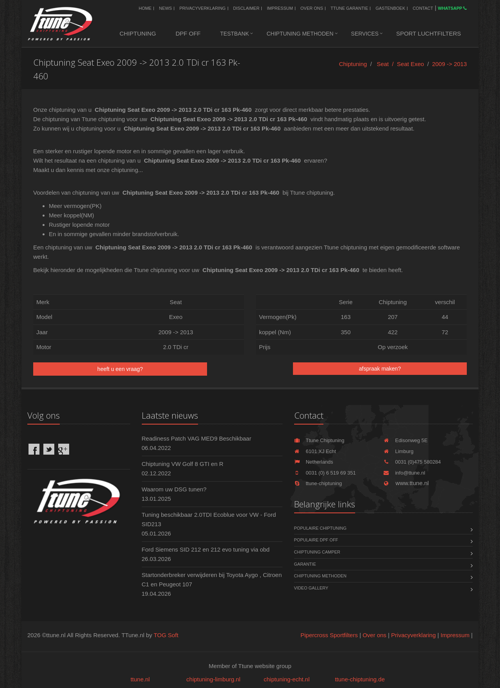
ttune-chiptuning (318, 483)
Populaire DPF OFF (316, 540)
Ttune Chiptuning (319, 440)
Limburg (398, 451)
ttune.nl (140, 679)
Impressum (280, 8)
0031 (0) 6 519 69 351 (325, 473)
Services (365, 33)
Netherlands (313, 462)
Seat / (387, 64)
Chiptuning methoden (299, 33)
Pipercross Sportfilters (329, 635)
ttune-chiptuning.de (360, 679)
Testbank (234, 33)
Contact (422, 8)
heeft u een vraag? (120, 369)
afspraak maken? (380, 369)
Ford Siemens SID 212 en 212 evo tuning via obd (206, 549)
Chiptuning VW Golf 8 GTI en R (182, 463)
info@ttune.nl (404, 473)
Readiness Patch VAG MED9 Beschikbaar (197, 438)
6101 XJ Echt (315, 451)
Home (145, 8)
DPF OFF (187, 33)
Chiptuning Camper (317, 552)
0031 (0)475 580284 (412, 462)
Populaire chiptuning (320, 528)
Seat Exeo (410, 64)
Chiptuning (138, 33)
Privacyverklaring (202, 8)
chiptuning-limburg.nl (213, 679)
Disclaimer (246, 8)
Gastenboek (390, 8)
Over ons (311, 8)
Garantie (305, 564)
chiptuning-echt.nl (287, 679)
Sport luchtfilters (428, 33)
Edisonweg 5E (405, 440)
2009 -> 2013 (449, 64)
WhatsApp (452, 8)
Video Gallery (311, 588)
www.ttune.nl (406, 483)
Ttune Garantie (349, 8)
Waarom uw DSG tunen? (174, 489)
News (165, 8)
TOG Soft (166, 635)
